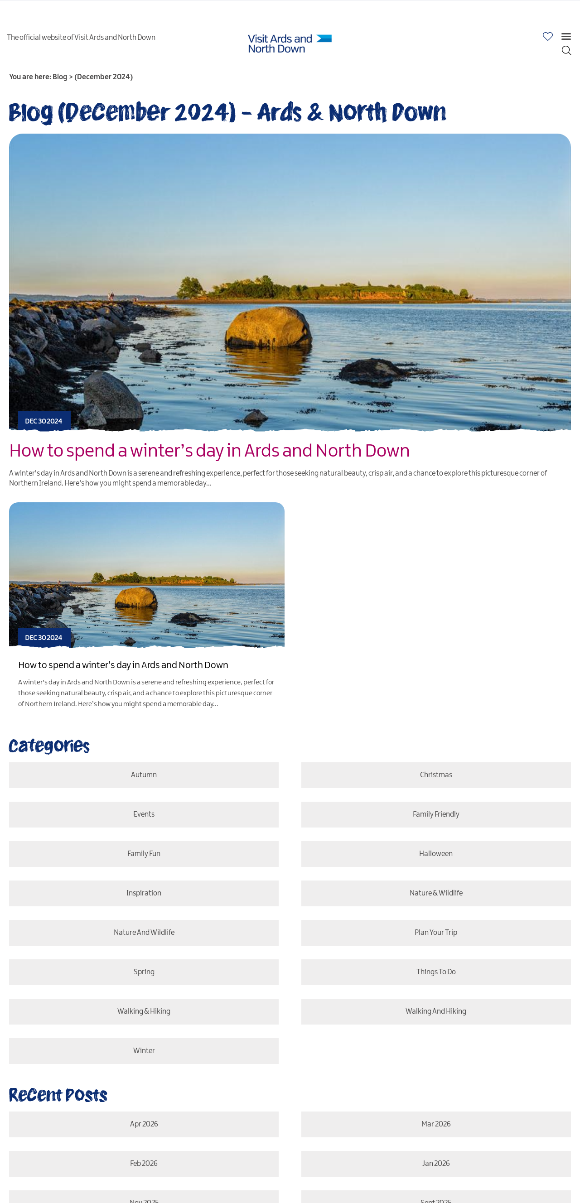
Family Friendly (437, 814)
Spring (142, 972)
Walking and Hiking (436, 1011)
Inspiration (142, 893)
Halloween (437, 854)
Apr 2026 (143, 1124)
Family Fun (142, 854)
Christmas (437, 775)
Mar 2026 (437, 1124)
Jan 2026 (437, 1164)
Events (142, 814)
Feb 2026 (142, 1164)
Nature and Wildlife (142, 933)
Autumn (142, 775)
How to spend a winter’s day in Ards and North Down (209, 451)
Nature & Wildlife (437, 893)
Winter (143, 1051)
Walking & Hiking (142, 1011)
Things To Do (437, 972)
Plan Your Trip (437, 933)
